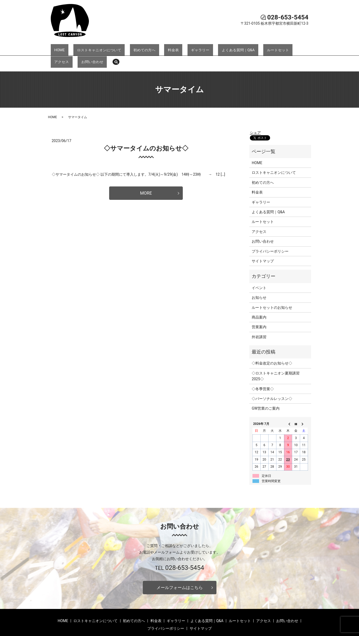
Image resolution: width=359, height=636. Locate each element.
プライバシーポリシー (270, 233)
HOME (58, 48)
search (302, 48)
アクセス (258, 48)
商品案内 (259, 299)
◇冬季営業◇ (263, 370)
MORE (145, 175)
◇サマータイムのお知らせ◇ (146, 130)
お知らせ (259, 279)
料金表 (150, 48)
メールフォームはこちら (180, 569)
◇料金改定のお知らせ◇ (272, 345)
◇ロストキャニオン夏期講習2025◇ (276, 358)
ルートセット (235, 48)
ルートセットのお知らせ (272, 289)
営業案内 (259, 309)
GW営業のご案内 (266, 390)
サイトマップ (263, 243)
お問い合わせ (282, 48)
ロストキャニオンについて (91, 48)
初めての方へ (129, 48)
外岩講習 (259, 318)
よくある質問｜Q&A (201, 48)
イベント (259, 269)
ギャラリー (171, 48)
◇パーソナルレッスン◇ (272, 380)
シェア (255, 114)
